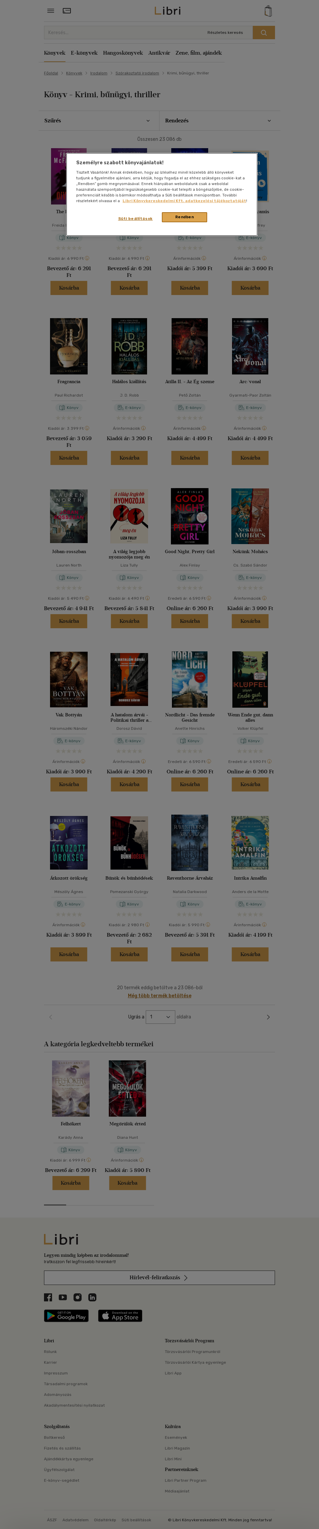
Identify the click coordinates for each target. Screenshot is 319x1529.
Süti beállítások (135, 218)
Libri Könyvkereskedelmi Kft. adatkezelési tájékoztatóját (184, 200)
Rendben (184, 217)
